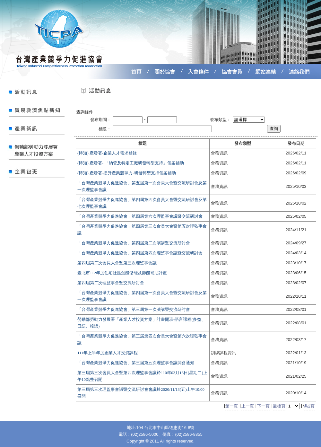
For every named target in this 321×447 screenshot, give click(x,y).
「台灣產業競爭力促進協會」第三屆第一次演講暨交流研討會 (133, 309)
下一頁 (263, 406)
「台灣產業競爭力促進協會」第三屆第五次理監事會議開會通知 (135, 362)
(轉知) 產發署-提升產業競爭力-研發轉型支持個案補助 (126, 173)
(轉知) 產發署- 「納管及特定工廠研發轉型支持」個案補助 (130, 163)
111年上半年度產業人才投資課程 (107, 352)
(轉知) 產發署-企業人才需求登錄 (107, 153)
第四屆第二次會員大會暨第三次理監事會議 (117, 262)
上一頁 (247, 406)
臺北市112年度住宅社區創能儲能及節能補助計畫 (122, 272)
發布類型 (242, 143)
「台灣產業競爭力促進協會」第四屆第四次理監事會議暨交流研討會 (140, 252)
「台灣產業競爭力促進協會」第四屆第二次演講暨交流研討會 (133, 243)
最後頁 (279, 406)
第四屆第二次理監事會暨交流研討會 (110, 282)
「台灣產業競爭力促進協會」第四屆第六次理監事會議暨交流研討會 (140, 216)
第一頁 (231, 406)
